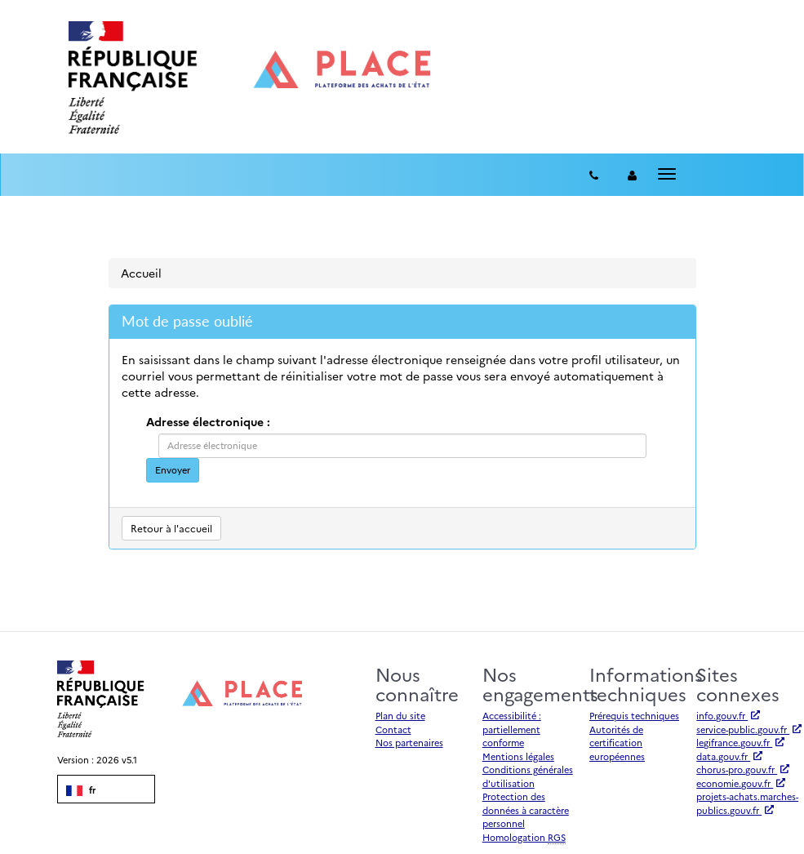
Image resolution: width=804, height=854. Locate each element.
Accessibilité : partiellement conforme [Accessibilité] (511, 729)
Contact (393, 729)
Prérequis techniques (634, 715)
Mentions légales (518, 756)
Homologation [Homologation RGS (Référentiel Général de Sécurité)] (524, 837)
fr (81, 790)
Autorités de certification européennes (617, 743)
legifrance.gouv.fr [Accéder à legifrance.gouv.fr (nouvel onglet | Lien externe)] (740, 742)
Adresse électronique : (208, 421)
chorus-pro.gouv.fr (742, 769)
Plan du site (400, 715)
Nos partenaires (409, 742)
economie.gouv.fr (740, 783)
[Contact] (593, 174)
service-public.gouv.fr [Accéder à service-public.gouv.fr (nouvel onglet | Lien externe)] (749, 729)
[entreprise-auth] (632, 174)
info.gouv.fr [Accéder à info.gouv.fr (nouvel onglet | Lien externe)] (728, 715)
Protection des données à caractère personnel (525, 810)
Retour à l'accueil (171, 528)
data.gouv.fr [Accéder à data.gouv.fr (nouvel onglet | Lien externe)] (729, 756)
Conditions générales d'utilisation (527, 776)
